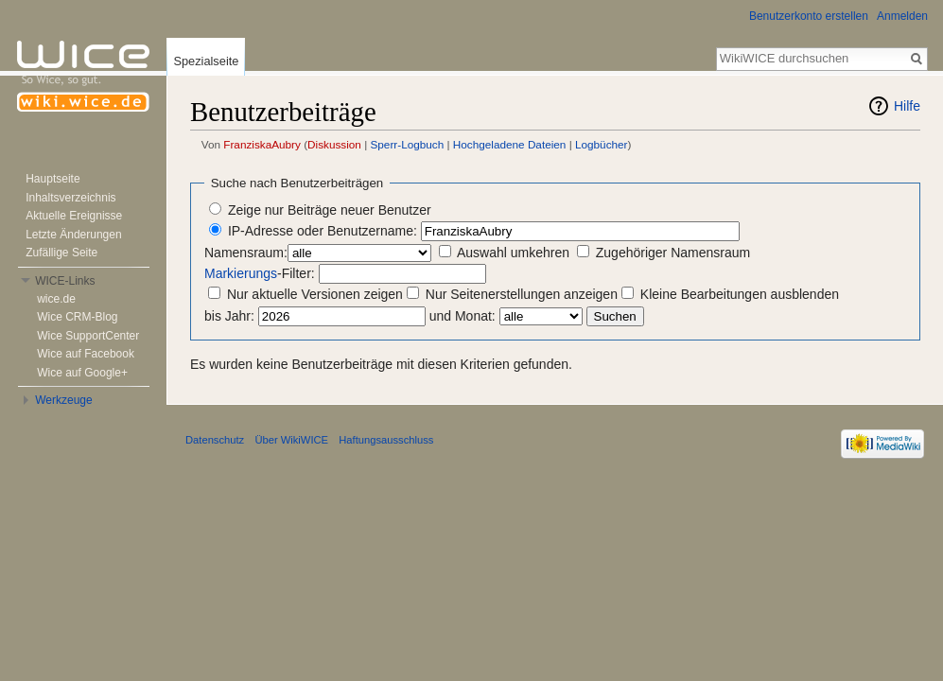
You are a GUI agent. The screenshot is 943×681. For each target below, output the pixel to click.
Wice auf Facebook (85, 353)
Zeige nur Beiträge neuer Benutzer (329, 210)
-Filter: (259, 273)
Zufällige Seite (61, 252)
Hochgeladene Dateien (510, 144)
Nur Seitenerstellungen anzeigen (522, 294)
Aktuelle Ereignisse (74, 215)
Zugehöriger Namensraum (673, 252)
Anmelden (902, 16)
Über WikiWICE (291, 439)
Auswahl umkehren (513, 252)
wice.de (56, 299)
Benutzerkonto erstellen (808, 16)
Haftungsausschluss (386, 439)
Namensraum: (246, 252)
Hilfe (907, 106)
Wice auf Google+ (82, 372)
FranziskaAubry (262, 144)
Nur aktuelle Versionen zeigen (315, 294)
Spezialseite (205, 61)
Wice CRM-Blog (77, 316)
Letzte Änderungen (73, 234)
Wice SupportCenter (88, 335)
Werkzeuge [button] (63, 400)
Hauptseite (52, 178)
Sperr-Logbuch (408, 144)
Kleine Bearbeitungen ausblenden (739, 294)
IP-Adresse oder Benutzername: (322, 230)
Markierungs (240, 273)
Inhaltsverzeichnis (70, 197)
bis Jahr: (229, 315)
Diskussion (334, 144)
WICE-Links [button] (65, 281)
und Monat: (462, 315)
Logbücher (601, 144)
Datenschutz (214, 439)
